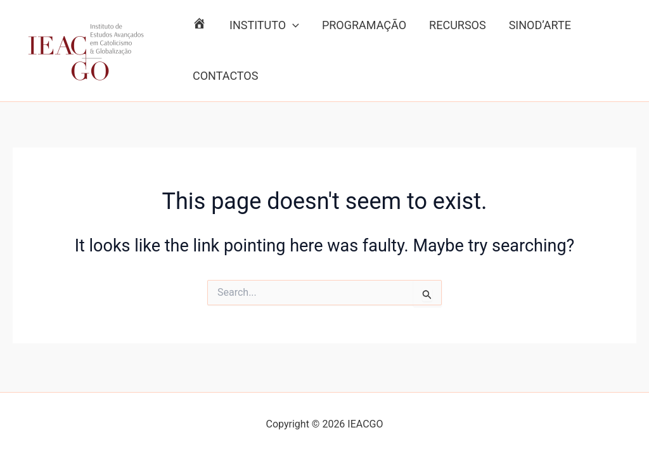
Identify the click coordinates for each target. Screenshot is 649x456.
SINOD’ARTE (540, 25)
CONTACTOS (225, 75)
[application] (292, 25)
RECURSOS (457, 25)
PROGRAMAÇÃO (364, 25)
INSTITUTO (264, 25)
